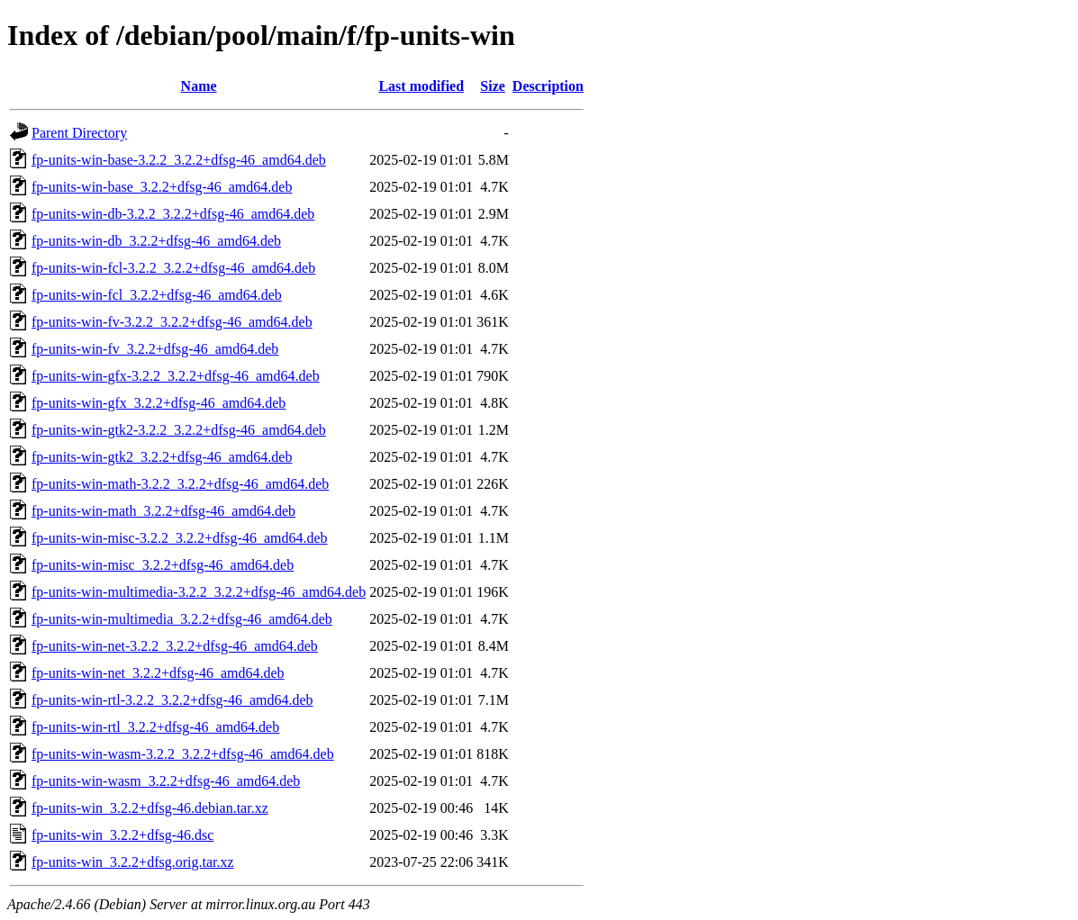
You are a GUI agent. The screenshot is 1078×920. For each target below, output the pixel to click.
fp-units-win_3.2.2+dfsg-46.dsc (122, 835)
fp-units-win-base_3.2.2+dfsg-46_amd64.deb (162, 186)
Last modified (421, 86)
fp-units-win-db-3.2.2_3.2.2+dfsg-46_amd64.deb (173, 213)
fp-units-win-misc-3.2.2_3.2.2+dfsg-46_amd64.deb (180, 538)
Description (548, 86)
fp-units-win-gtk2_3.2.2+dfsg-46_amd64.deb (162, 457)
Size (492, 86)
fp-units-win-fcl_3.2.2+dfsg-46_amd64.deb (157, 294)
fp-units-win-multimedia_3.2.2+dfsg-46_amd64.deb (182, 619)
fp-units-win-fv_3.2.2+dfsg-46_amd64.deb (155, 348)
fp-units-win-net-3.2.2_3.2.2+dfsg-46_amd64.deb (175, 646)
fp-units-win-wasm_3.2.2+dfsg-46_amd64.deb (166, 781)
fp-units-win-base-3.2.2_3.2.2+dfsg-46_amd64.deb (179, 159)
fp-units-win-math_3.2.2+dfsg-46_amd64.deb (163, 511)
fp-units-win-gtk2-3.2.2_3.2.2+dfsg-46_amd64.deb (179, 429)
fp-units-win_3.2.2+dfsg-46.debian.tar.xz (150, 808)
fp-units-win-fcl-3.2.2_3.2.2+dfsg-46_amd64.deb (173, 267)
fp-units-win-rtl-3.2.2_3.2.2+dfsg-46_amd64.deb (172, 700)
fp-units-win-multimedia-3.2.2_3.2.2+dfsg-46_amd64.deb (199, 592)
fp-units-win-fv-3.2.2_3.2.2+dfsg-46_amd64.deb (172, 321)
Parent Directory (79, 132)
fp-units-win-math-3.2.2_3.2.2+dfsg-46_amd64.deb (180, 484)
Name (199, 86)
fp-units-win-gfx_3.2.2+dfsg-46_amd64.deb (158, 402)
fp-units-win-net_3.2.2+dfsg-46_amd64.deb (158, 673)
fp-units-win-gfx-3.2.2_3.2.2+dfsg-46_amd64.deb (176, 375)
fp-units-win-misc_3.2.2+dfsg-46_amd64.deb (163, 565)
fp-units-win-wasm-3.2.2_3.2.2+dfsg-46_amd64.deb (183, 754)
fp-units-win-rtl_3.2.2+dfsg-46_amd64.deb (155, 727)
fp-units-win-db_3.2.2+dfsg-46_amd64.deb (156, 240)
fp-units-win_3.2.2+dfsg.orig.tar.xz (133, 862)
